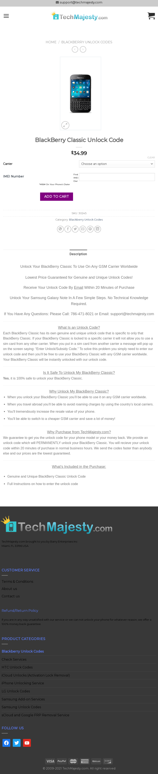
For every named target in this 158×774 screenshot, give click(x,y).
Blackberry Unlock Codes (86, 42)
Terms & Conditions (17, 582)
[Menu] (11, 16)
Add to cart (56, 196)
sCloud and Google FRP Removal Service (35, 715)
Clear (151, 157)
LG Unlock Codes (16, 691)
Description (78, 254)
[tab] (78, 254)
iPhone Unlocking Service (23, 683)
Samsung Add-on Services (23, 699)
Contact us (11, 596)
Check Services (14, 659)
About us (9, 589)
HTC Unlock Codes (17, 667)
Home (51, 42)
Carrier (7, 164)
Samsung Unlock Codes (21, 707)
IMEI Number (13, 176)
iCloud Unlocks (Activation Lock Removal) (36, 675)
